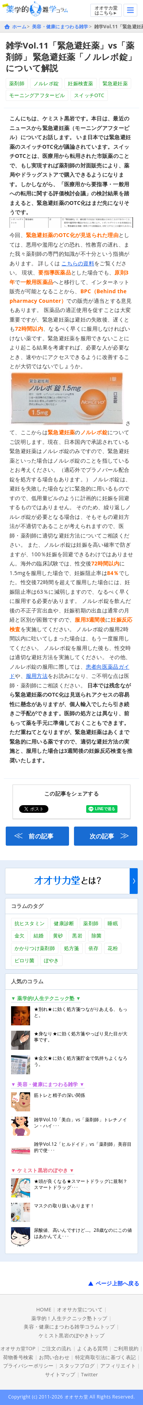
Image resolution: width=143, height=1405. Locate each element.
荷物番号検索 (18, 1357)
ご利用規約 (125, 1348)
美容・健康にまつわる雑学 (60, 26)
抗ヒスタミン (29, 923)
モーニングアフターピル (37, 95)
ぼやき (51, 960)
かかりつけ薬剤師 (34, 948)
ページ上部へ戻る (117, 1283)
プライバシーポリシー (28, 1365)
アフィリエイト (118, 1365)
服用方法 (37, 675)
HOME (43, 1309)
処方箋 (71, 948)
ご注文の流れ (56, 1348)
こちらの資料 (77, 263)
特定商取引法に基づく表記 (105, 1357)
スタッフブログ (77, 1365)
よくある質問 (92, 1348)
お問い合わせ (54, 1357)
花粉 (113, 948)
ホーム (19, 26)
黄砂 (58, 935)
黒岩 (77, 935)
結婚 (39, 935)
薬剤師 (16, 83)
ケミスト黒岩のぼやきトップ (71, 1335)
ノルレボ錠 (46, 83)
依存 (93, 948)
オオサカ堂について (80, 1309)
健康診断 (64, 923)
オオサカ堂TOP (17, 1348)
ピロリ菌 (24, 960)
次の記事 (109, 835)
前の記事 (33, 835)
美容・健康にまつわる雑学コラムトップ (69, 1326)
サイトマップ (60, 1374)
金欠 (19, 935)
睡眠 (113, 923)
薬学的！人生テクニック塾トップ (69, 1318)
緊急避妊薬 (115, 83)
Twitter (89, 1374)
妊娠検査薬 (80, 83)
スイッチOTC (89, 95)
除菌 (97, 935)
